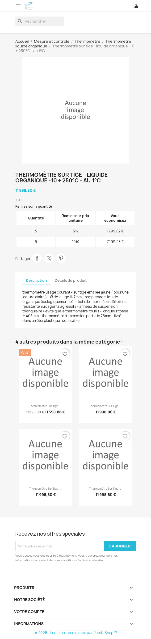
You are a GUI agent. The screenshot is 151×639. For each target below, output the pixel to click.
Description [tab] (36, 280)
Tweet (49, 258)
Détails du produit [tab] (71, 280)
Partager (37, 258)
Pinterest (61, 258)
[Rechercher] (39, 21)
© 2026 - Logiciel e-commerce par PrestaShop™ (75, 632)
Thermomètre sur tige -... (45, 406)
